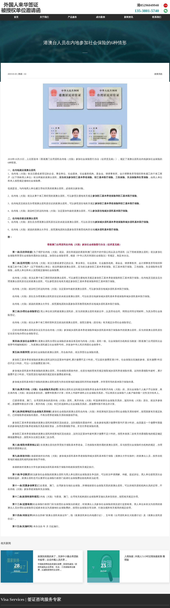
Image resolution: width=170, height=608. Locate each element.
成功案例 (100, 17)
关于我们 (44, 17)
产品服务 (72, 17)
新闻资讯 (128, 17)
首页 (16, 17)
